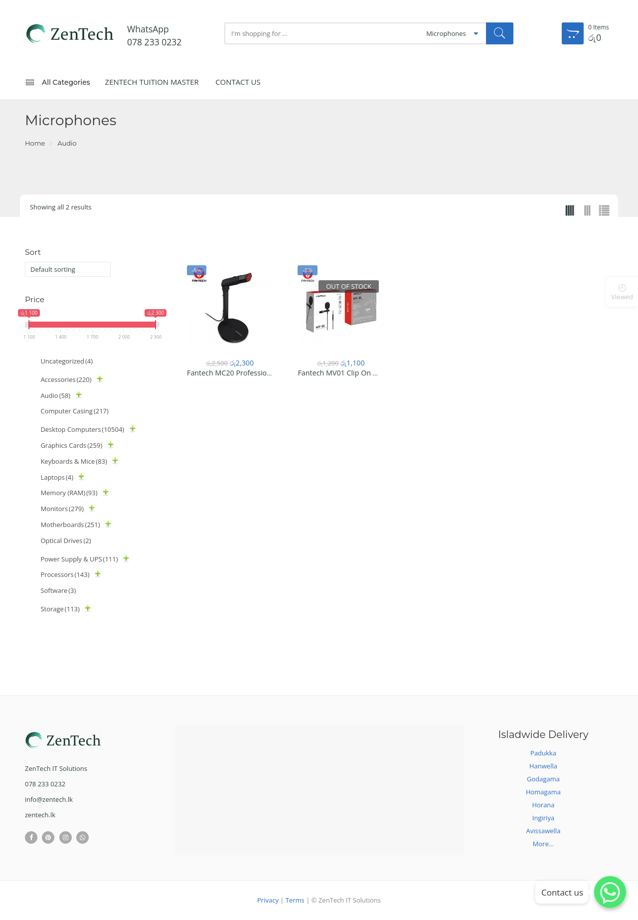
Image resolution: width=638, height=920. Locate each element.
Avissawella (543, 830)
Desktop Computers (82, 429)
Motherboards (70, 524)
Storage (59, 608)
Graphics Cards (71, 445)
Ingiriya (543, 817)
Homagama (543, 791)
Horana (543, 804)
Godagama (543, 778)
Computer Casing (74, 410)
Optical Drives (65, 540)
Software (58, 590)
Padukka (543, 752)
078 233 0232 (154, 42)
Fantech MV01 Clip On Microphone (355, 372)
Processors (64, 574)
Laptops (56, 477)
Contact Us (238, 82)
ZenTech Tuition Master (152, 82)
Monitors (62, 508)
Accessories (65, 379)
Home (35, 143)
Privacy (268, 900)
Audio (66, 143)
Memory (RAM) (68, 492)
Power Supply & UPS (79, 558)
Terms (295, 900)
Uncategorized (66, 361)
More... (543, 843)
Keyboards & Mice (73, 461)
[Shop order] (68, 269)
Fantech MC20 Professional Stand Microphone (263, 372)
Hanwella (543, 765)
